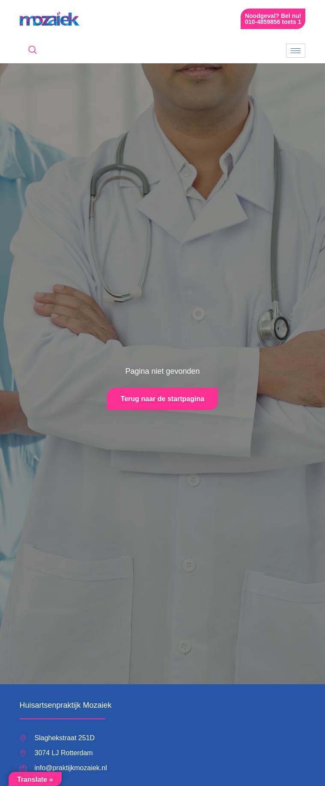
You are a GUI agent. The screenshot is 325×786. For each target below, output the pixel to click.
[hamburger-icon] (295, 51)
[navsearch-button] (32, 50)
